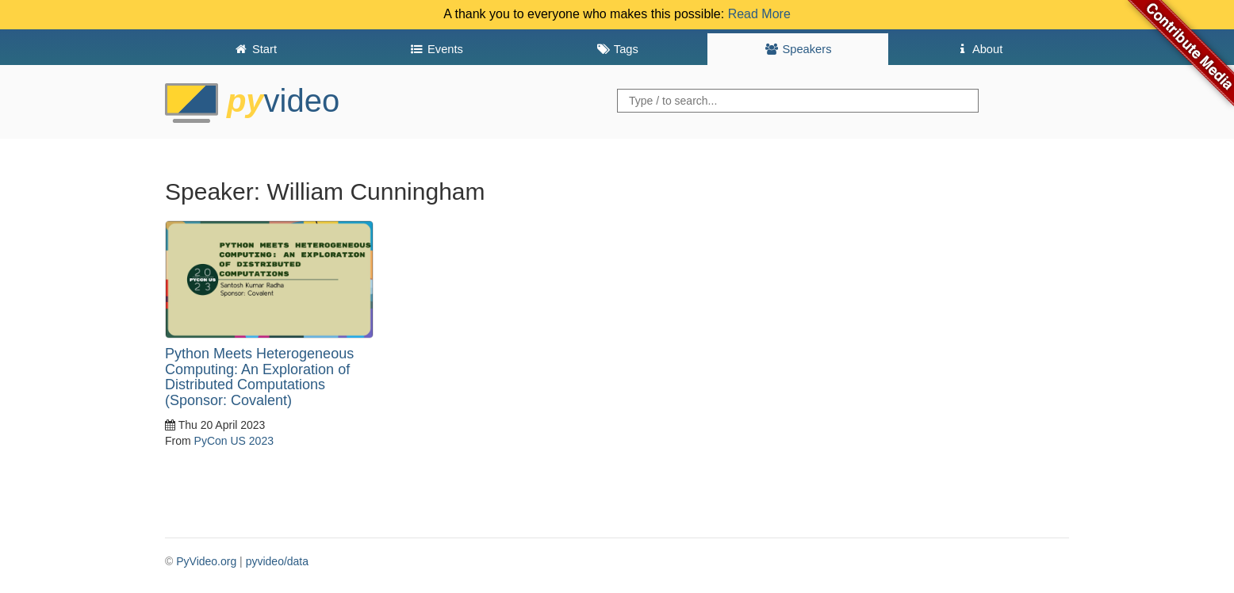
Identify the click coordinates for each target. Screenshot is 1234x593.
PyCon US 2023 (234, 440)
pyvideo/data (277, 561)
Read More (759, 14)
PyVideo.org (206, 561)
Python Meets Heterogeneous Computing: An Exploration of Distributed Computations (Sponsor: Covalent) (259, 377)
